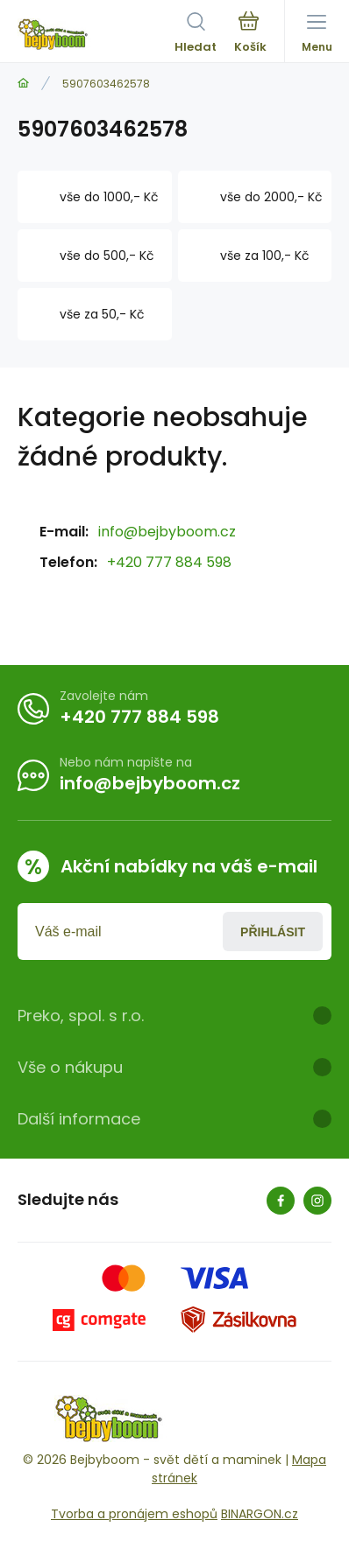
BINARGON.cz (259, 1514)
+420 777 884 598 (169, 562)
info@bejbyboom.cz (167, 532)
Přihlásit (272, 932)
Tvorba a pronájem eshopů (134, 1514)
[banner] (96, 34)
